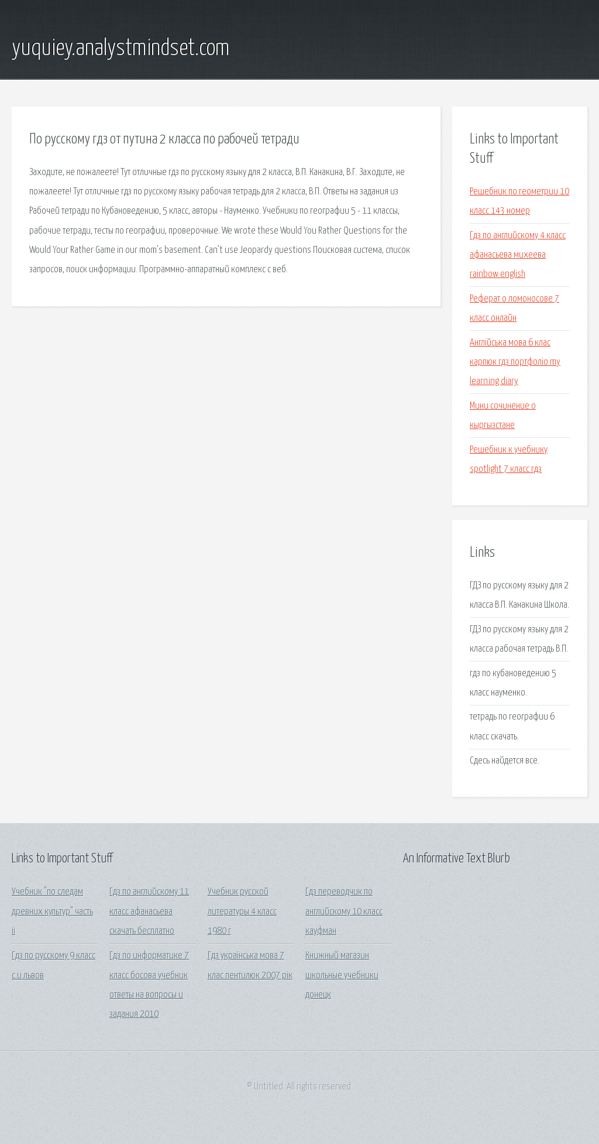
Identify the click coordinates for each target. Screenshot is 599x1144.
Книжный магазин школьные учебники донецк (341, 975)
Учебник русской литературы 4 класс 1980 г (242, 911)
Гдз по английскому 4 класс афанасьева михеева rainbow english (518, 255)
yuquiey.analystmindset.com (120, 48)
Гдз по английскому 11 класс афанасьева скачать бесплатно (149, 911)
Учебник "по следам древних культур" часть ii (52, 911)
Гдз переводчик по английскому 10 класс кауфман (344, 911)
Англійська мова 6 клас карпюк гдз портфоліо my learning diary (515, 362)
